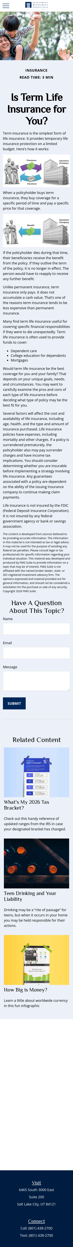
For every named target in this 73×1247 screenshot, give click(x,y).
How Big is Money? (25, 990)
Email (7, 642)
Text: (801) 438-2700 (36, 1235)
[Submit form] (14, 703)
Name (8, 618)
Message (10, 667)
